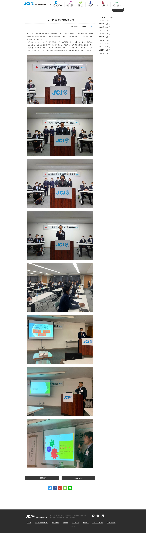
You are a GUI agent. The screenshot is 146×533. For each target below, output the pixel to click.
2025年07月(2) (104, 53)
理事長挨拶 (55, 522)
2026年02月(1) (104, 30)
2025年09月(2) (104, 47)
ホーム (29, 522)
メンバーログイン (118, 10)
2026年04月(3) (104, 24)
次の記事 (87, 478)
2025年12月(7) (104, 37)
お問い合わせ (111, 522)
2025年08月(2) (104, 50)
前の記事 (34, 478)
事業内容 (65, 522)
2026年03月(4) (104, 27)
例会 (92, 26)
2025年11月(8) (104, 40)
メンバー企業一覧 (97, 522)
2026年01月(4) (104, 34)
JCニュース (75, 522)
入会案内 (86, 522)
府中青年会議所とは (41, 522)
